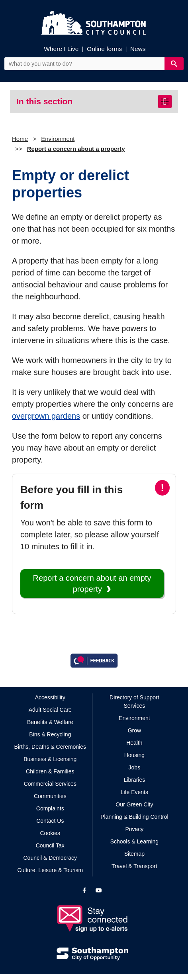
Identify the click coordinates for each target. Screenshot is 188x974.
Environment (57, 138)
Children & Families (50, 771)
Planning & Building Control (134, 817)
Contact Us (50, 821)
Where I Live (61, 48)
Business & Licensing (50, 759)
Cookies (50, 833)
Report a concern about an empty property (92, 583)
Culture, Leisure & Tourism (50, 870)
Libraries (134, 780)
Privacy (134, 829)
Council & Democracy (50, 858)
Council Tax (50, 845)
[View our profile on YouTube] (99, 890)
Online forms (104, 48)
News (138, 48)
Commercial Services (50, 784)
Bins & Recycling (50, 734)
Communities (50, 796)
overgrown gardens (46, 416)
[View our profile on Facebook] (84, 890)
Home (20, 138)
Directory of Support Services (134, 701)
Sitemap (134, 854)
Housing (134, 755)
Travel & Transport (134, 866)
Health (134, 743)
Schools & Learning (134, 841)
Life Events (134, 792)
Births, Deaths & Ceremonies (50, 747)
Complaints (50, 808)
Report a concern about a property (76, 148)
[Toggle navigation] (165, 101)
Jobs (135, 767)
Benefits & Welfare (50, 722)
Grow (134, 730)
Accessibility (50, 697)
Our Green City (134, 804)
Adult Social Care (50, 710)
